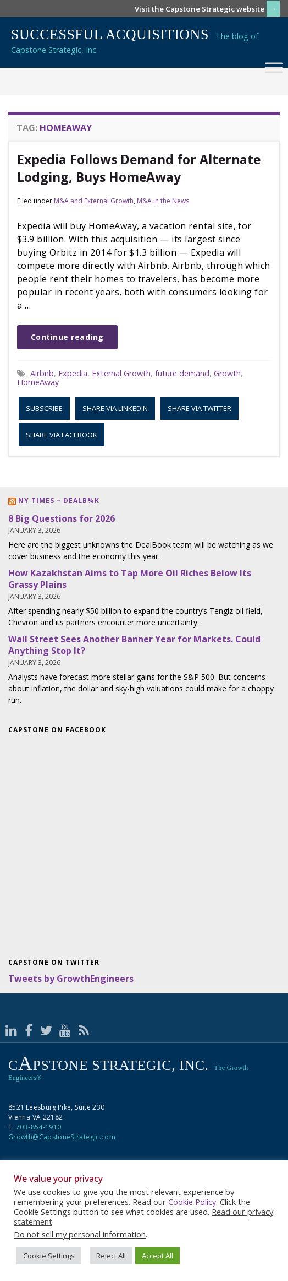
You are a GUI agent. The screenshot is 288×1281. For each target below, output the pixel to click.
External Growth (121, 373)
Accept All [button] (157, 1256)
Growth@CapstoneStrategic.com (61, 1137)
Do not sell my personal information (80, 1234)
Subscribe (44, 408)
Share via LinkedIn (115, 408)
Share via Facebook (61, 435)
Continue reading (67, 337)
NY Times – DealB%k (58, 500)
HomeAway (38, 382)
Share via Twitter (199, 408)
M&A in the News (163, 201)
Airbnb (42, 373)
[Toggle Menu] (274, 67)
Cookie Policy (192, 1201)
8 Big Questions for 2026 (61, 518)
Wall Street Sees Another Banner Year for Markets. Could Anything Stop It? (134, 645)
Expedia (72, 373)
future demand (182, 373)
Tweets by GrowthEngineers (71, 978)
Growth (227, 373)
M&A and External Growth (94, 201)
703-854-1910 (38, 1127)
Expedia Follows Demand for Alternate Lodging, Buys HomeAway (139, 168)
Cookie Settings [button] (49, 1256)
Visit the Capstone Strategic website (199, 9)
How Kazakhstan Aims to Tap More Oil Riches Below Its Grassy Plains (129, 579)
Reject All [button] (111, 1256)
